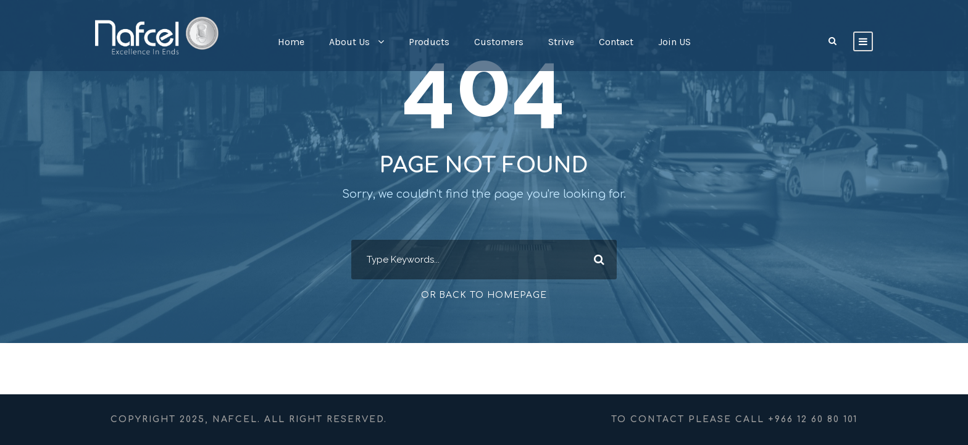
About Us (349, 42)
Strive (561, 42)
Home (291, 42)
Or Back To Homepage (484, 295)
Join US (674, 42)
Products (429, 42)
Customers (499, 42)
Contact (616, 42)
